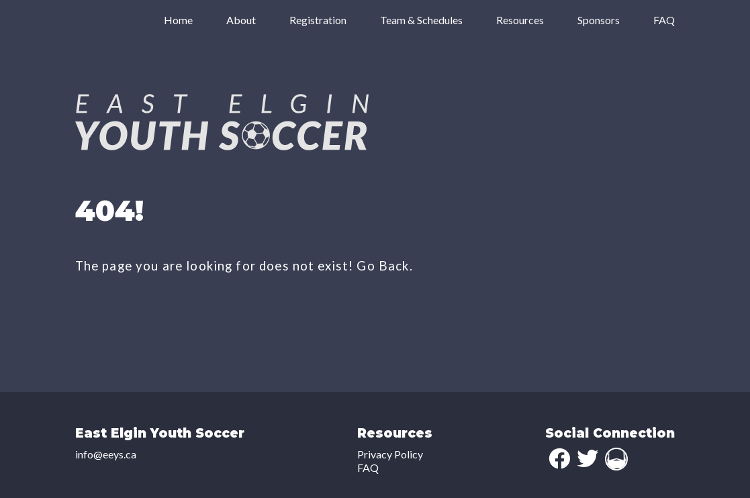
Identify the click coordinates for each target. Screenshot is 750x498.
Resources (520, 19)
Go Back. (384, 265)
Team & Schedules (421, 19)
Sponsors (598, 19)
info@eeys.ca (105, 454)
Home (178, 19)
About (241, 19)
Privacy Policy (390, 454)
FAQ (664, 19)
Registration (317, 19)
